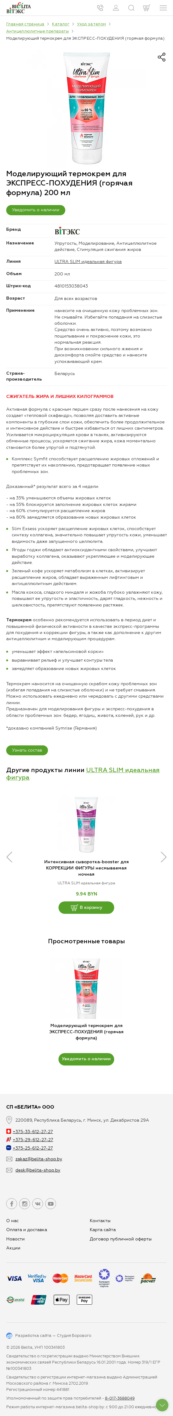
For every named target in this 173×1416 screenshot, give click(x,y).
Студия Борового (74, 1335)
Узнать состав (27, 750)
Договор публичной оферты (121, 1239)
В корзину (86, 907)
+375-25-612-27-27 (29, 1148)
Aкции (13, 1248)
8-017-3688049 (120, 1398)
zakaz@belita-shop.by (38, 1159)
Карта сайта (103, 1229)
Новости (15, 1239)
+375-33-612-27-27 (29, 1131)
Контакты (100, 1220)
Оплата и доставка (26, 1229)
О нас (12, 1220)
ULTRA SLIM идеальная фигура (88, 261)
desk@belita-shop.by (37, 1170)
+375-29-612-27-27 (29, 1139)
